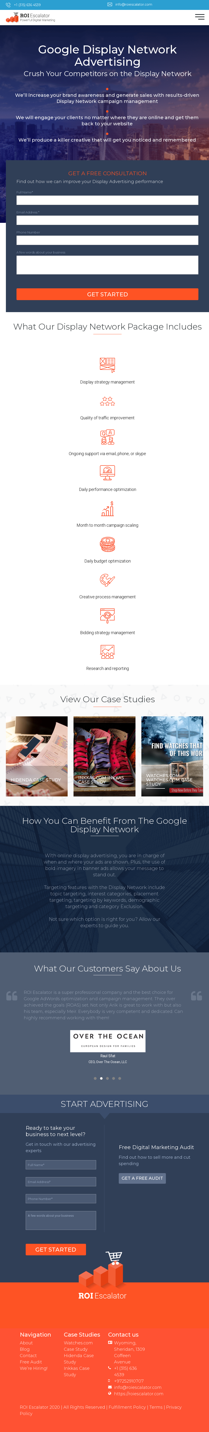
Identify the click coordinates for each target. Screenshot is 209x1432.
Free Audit (31, 1356)
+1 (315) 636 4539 (27, 5)
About (26, 1336)
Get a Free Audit (142, 1172)
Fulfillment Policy (127, 1401)
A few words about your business (40, 246)
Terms (156, 1401)
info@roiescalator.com (133, 4)
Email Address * (27, 206)
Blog (25, 1343)
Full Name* (24, 186)
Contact (28, 1349)
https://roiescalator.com (139, 1387)
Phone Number (28, 226)
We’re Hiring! (33, 1362)
